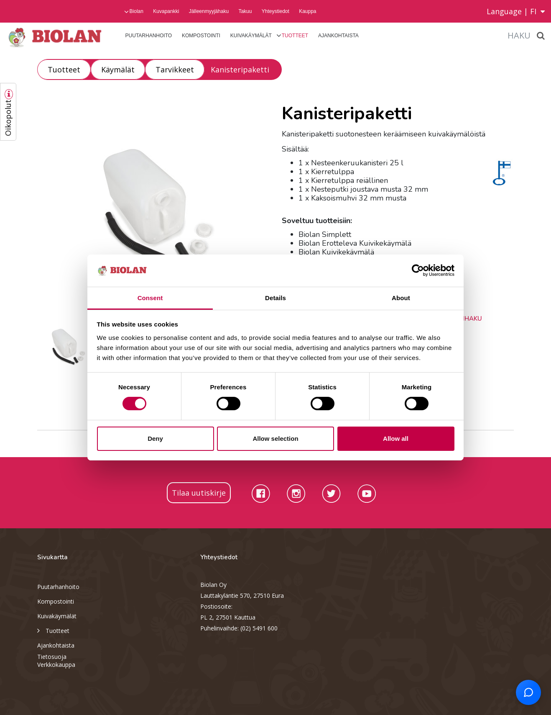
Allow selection (275, 438)
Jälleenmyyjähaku (209, 11)
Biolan (136, 11)
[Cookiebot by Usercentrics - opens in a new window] (417, 270)
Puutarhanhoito (148, 36)
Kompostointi (201, 36)
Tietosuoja (51, 657)
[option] (153, 208)
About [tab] (401, 297)
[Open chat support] (528, 692)
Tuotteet (295, 36)
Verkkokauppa (56, 665)
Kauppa (307, 11)
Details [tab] (275, 297)
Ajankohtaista (338, 36)
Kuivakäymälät (251, 36)
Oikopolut (8, 118)
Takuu (245, 11)
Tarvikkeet (175, 69)
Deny (155, 438)
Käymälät (118, 69)
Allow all (395, 438)
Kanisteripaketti (240, 69)
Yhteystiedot (275, 11)
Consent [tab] (150, 297)
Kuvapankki (166, 11)
